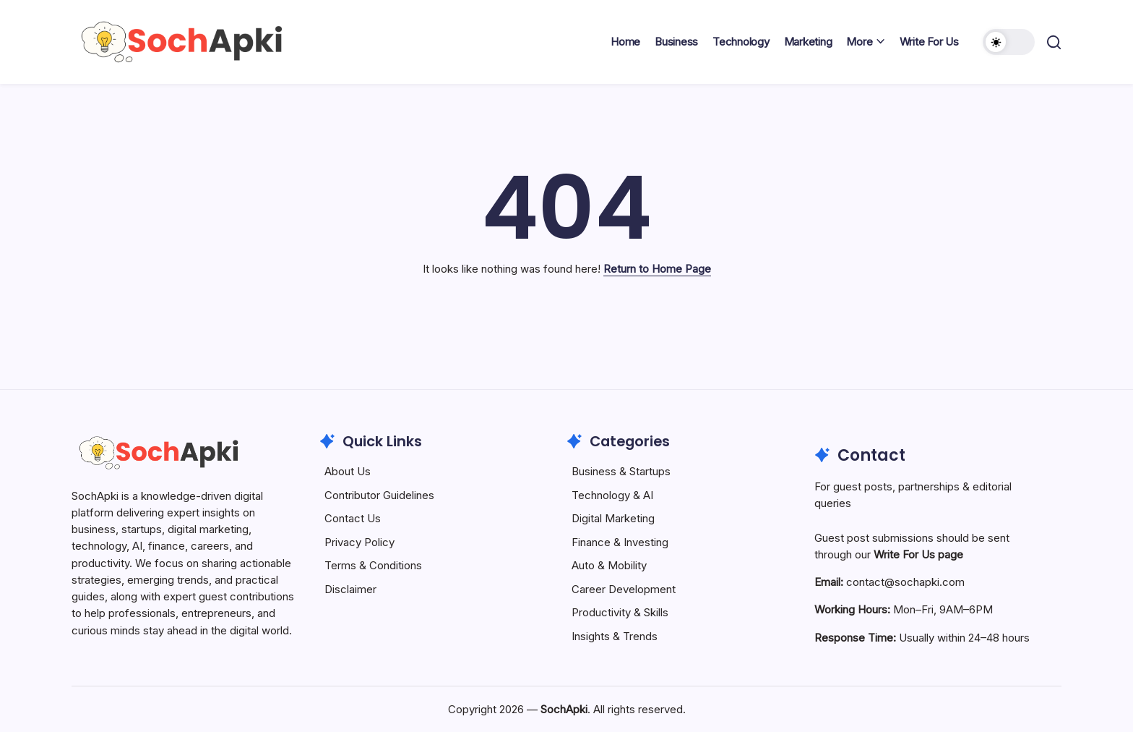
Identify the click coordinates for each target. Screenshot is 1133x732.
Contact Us (352, 518)
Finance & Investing (620, 542)
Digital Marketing (613, 518)
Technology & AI (612, 495)
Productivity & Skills (620, 612)
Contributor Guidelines (379, 495)
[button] (1009, 42)
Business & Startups (621, 471)
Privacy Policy (359, 542)
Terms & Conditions (373, 565)
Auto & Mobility (609, 565)
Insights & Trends (615, 636)
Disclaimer (350, 589)
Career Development (624, 589)
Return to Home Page (657, 269)
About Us (347, 471)
